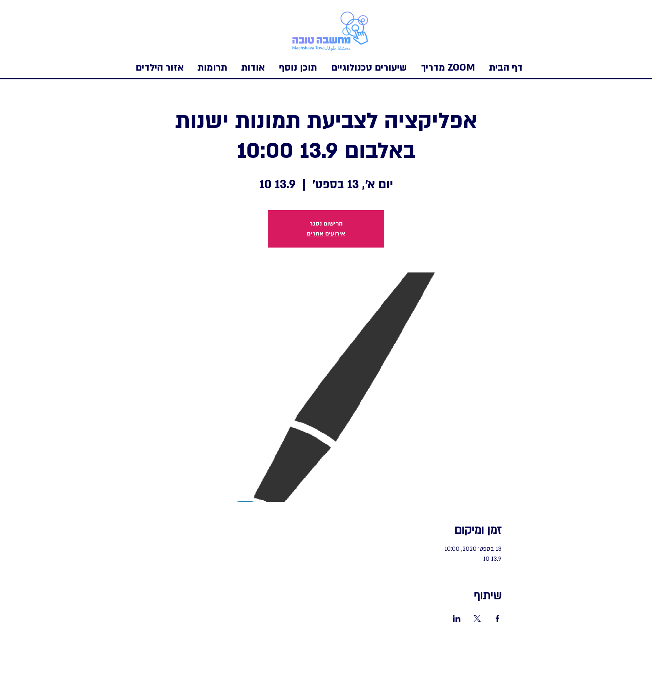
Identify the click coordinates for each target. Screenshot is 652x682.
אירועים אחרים (326, 234)
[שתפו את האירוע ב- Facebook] (497, 618)
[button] (159, 67)
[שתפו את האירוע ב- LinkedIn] (457, 618)
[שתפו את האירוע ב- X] (477, 618)
